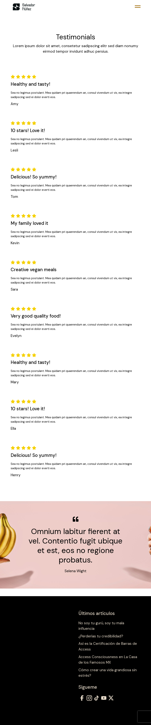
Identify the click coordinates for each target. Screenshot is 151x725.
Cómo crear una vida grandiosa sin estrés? (107, 673)
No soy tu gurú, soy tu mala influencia (101, 626)
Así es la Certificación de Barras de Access (107, 646)
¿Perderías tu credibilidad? (100, 636)
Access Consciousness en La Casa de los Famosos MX (107, 659)
